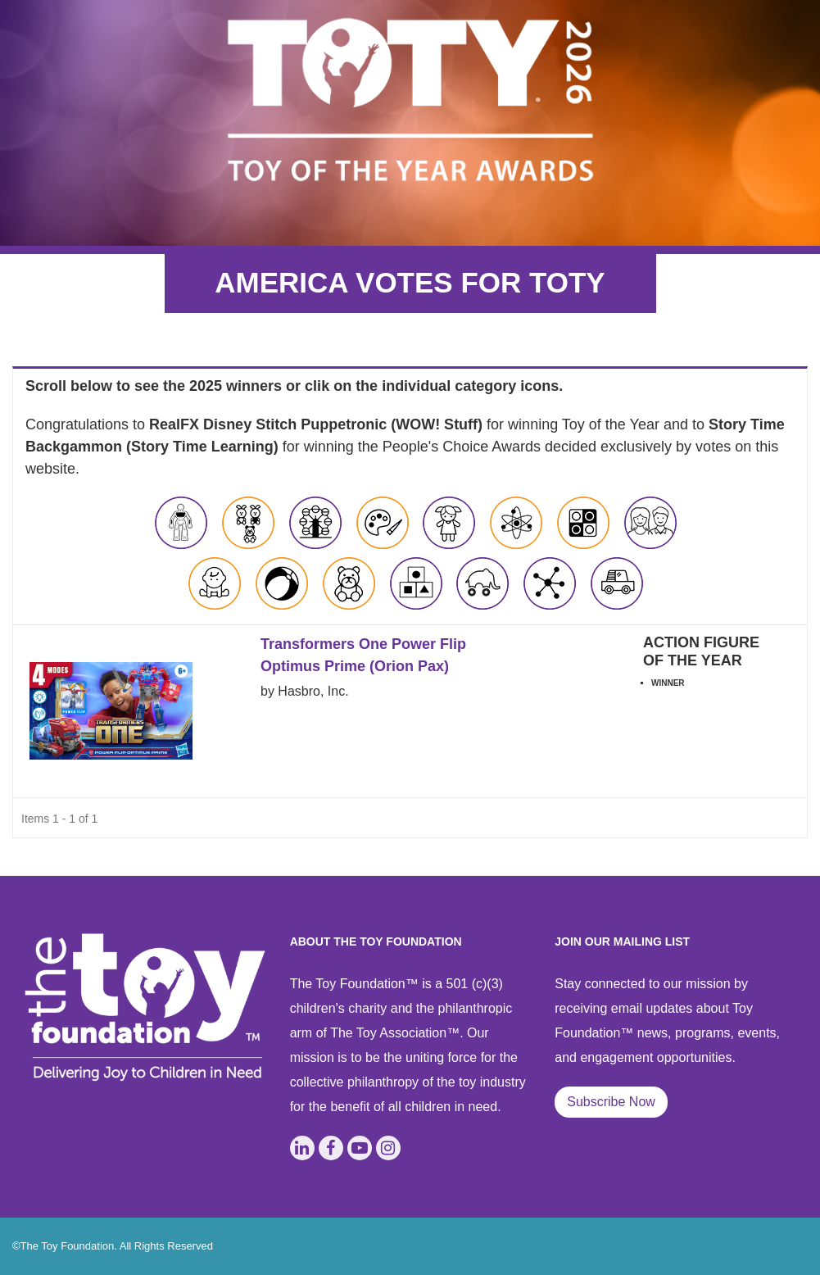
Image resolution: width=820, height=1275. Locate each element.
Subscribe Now (611, 1102)
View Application (708, 719)
